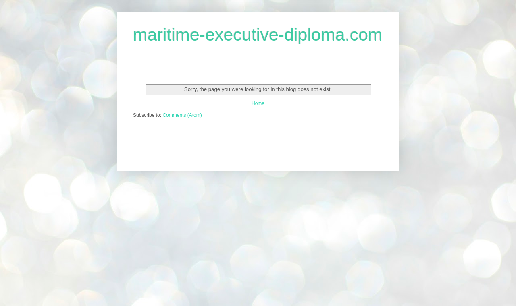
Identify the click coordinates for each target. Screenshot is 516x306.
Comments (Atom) (182, 115)
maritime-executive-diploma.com (258, 34)
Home (258, 103)
